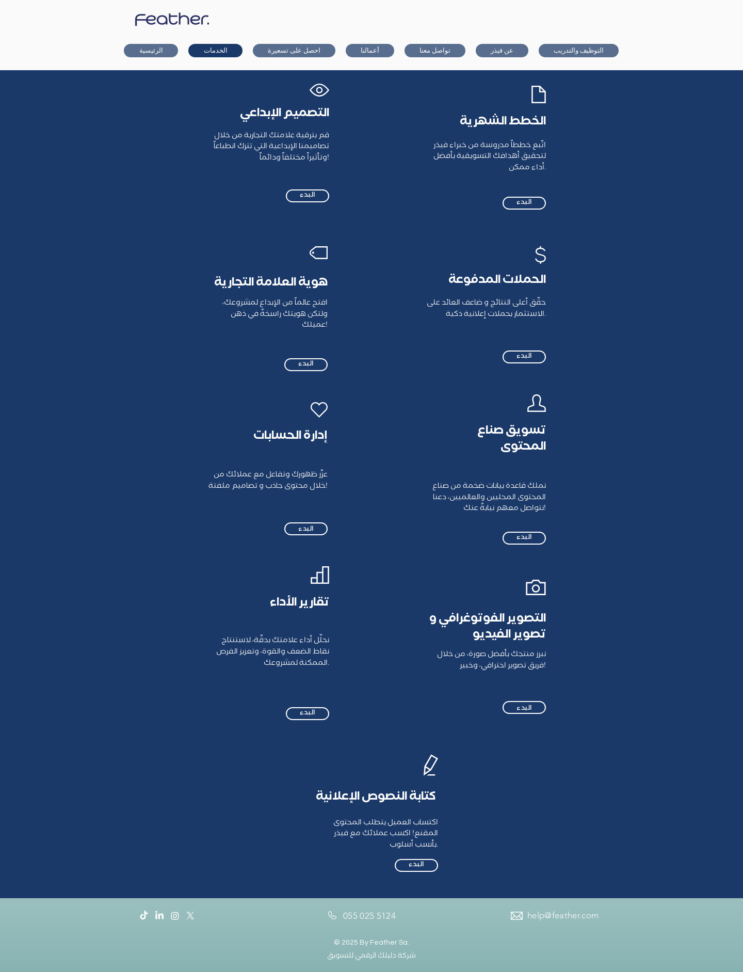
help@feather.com (563, 915)
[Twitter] (190, 916)
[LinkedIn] (159, 916)
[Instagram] (175, 916)
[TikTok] (144, 916)
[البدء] (307, 195)
